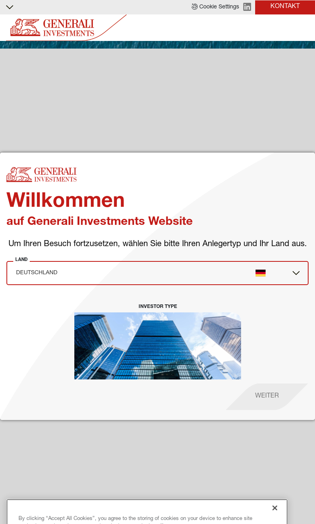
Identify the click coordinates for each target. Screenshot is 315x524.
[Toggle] (304, 27)
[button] (215, 7)
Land (21, 259)
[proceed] (267, 396)
